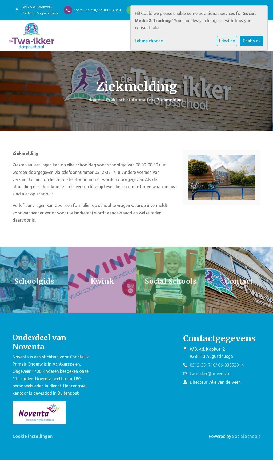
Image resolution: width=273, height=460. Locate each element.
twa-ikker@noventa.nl (211, 373)
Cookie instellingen (33, 436)
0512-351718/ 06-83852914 (97, 10)
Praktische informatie (128, 99)
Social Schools (246, 436)
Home (94, 99)
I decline (227, 40)
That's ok (251, 40)
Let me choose (149, 40)
